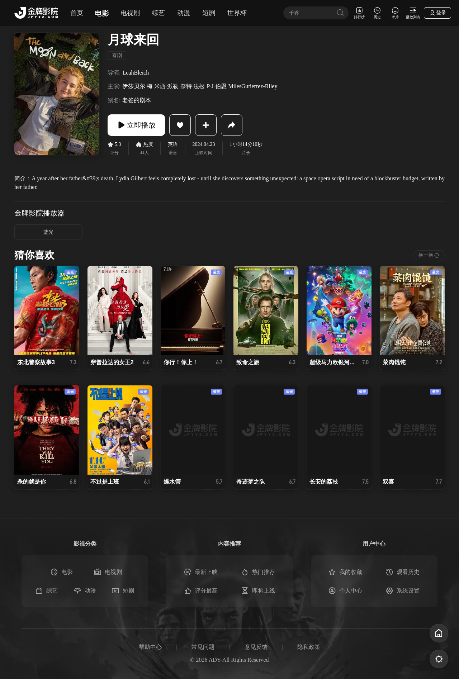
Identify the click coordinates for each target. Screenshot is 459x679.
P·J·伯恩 (216, 86)
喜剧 (117, 55)
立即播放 (136, 125)
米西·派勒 (166, 86)
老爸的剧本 (136, 100)
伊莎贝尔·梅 (137, 86)
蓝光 (48, 232)
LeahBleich (135, 73)
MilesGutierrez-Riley (253, 86)
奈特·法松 (192, 86)
